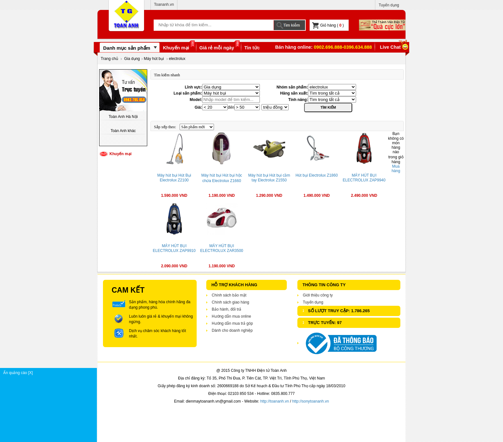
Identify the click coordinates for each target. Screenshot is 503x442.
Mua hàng (396, 168)
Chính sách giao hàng (230, 302)
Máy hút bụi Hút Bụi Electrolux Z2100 (174, 177)
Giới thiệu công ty (318, 295)
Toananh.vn (164, 4)
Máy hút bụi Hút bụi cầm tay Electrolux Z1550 (269, 177)
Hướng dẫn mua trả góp (232, 323)
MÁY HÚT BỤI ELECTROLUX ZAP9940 (364, 177)
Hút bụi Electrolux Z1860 (316, 175)
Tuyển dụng (389, 5)
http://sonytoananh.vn (310, 401)
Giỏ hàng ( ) (328, 25)
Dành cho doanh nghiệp (232, 330)
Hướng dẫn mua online (231, 316)
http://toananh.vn (274, 401)
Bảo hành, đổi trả (226, 309)
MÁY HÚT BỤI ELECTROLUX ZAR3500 (221, 248)
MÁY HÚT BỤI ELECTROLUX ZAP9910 (174, 248)
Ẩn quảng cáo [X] (50, 372)
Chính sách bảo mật (229, 295)
